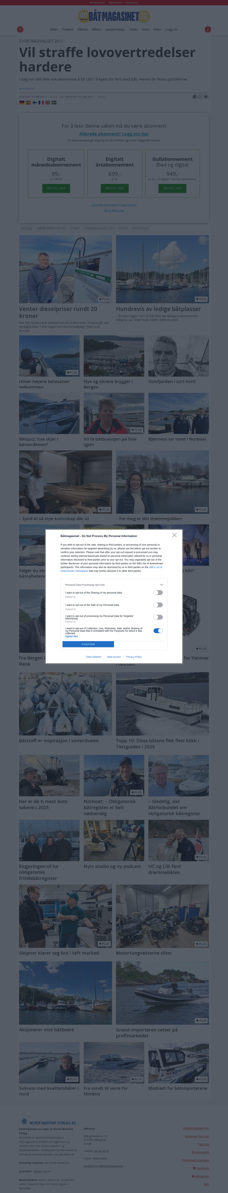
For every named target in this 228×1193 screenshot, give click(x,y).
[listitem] (114, 585)
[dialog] (114, 596)
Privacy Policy (134, 656)
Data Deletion (93, 656)
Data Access (114, 656)
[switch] (158, 592)
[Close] (175, 536)
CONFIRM (88, 644)
